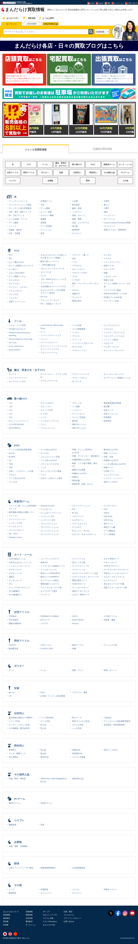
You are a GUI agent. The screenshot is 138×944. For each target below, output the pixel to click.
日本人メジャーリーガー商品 (21, 868)
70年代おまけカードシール (20, 562)
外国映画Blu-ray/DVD (81, 460)
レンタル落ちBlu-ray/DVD (115, 464)
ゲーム (43, 670)
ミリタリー (77, 212)
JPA (10, 258)
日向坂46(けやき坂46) (49, 616)
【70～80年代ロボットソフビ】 (53, 279)
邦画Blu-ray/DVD (111, 460)
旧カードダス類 (78, 562)
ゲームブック (109, 226)
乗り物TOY (77, 164)
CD (10, 696)
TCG (11, 584)
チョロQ (43, 414)
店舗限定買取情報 (102, 149)
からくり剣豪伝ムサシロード (21, 266)
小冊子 (106, 208)
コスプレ (12, 181)
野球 (88, 181)
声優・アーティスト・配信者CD (85, 456)
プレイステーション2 (49, 527)
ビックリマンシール (80, 566)
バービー (76, 332)
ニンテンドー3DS (47, 520)
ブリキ (75, 276)
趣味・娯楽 (77, 208)
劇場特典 (12, 893)
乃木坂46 (12, 616)
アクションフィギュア (49, 300)
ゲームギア (77, 527)
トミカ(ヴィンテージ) (49, 421)
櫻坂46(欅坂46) (15, 623)
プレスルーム (69, 915)
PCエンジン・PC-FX (80, 531)
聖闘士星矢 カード (80, 580)
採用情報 (6, 915)
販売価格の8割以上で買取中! (21, 718)
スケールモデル (47, 403)
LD (10, 460)
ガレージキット (78, 269)
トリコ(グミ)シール (48, 570)
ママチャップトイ (79, 350)
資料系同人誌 (77, 779)
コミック (12, 226)
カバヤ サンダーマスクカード (116, 570)
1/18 (10, 406)
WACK (75, 616)
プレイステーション (48, 524)
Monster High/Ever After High (21, 339)
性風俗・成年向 (15, 230)
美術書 (43, 223)
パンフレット (109, 215)
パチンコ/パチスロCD (49, 464)
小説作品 (107, 718)
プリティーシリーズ (80, 374)
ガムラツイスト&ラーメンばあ (85, 573)
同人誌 (43, 725)
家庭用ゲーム (109, 164)
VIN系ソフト (109, 471)
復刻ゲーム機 (109, 527)
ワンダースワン (110, 506)
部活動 (5, 921)
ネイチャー (77, 233)
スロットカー (46, 406)
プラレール (77, 403)
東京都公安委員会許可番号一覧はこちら (16, 938)
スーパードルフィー (48, 342)
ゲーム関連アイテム (17, 276)
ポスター (45, 172)
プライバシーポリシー (72, 918)
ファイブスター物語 (112, 290)
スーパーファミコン (17, 519)
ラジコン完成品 (78, 417)
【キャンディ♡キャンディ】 (52, 268)
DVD (42, 692)
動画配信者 (13, 648)
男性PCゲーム (15, 803)
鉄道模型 (107, 417)
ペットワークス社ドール (82, 343)
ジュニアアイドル (111, 475)
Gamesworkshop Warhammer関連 (117, 223)
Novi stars (13, 342)
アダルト (12, 475)
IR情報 (5, 925)
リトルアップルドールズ (114, 332)
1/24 (10, 410)
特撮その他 (108, 280)
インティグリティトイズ (50, 335)
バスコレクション (48, 428)
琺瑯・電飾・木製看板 (18, 846)
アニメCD (13, 482)
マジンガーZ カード (80, 587)
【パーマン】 (46, 272)
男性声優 (76, 480)
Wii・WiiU (13, 534)
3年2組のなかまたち (17, 329)
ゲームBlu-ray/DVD (48, 449)
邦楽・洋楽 (108, 457)
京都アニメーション (17, 301)
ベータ (43, 467)
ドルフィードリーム (48, 353)
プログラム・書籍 (79, 692)
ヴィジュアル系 (110, 645)
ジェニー (44, 339)
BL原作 (12, 457)
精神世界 (76, 230)
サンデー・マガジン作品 (19, 725)
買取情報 (29, 915)
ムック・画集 (46, 212)
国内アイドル (77, 645)
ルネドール (108, 343)
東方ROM (44, 757)
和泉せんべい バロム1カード (116, 573)
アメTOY (76, 280)
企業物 (50, 181)
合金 (74, 258)
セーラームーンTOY (17, 381)
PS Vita (75, 513)
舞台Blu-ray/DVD (111, 449)
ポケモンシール (15, 573)
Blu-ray (12, 692)
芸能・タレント (78, 215)
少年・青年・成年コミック (20, 212)
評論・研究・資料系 (17, 779)
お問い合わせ (69, 921)
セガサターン (77, 520)
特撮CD (75, 477)
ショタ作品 (77, 728)
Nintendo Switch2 (47, 506)
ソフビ (75, 262)
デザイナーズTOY (79, 273)
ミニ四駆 (76, 406)
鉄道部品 (107, 421)
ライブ (43, 475)
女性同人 (77, 172)
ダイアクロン (14, 283)
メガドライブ (77, 516)
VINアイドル (45, 645)
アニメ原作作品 (47, 718)
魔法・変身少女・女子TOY (61, 164)
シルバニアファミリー (18, 378)
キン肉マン (13, 269)
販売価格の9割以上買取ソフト (21, 512)
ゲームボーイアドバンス (50, 513)
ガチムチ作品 (77, 725)
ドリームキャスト (79, 524)
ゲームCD (44, 453)
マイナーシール (78, 570)
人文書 (75, 201)
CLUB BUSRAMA (16, 424)
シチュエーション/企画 (50, 457)
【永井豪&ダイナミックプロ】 (53, 286)
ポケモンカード (15, 570)
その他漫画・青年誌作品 (19, 728)
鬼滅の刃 (76, 294)
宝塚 (61, 172)
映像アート (108, 467)
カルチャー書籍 (47, 215)
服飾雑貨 (12, 825)
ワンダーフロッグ (111, 347)
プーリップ (77, 340)
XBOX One (108, 520)
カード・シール (125, 164)
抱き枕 (43, 753)
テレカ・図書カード (17, 753)
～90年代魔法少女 (48, 265)
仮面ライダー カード (81, 591)
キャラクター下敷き (48, 591)
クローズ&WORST (17, 273)
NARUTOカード (79, 584)
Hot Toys (44, 296)
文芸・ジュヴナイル (80, 223)
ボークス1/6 (77, 347)
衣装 (42, 825)
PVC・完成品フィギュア (50, 304)
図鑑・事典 (77, 219)
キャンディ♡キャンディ (114, 350)
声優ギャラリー (110, 889)
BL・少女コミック (16, 215)
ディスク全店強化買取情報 (20, 449)
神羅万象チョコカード (49, 584)
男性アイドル (28, 172)
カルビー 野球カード (81, 595)
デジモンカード (15, 580)
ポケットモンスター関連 (50, 471)
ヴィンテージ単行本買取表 (20, 208)
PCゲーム (125, 172)
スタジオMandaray (50, 921)
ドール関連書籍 (78, 329)
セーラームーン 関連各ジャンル (117, 378)
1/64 (10, 417)
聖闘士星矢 (77, 301)
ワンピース (77, 297)
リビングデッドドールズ (114, 336)
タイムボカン (14, 280)
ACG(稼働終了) (15, 595)
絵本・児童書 (14, 233)
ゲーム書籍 (13, 223)
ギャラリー (77, 893)
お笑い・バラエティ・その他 (21, 471)
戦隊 (106, 273)
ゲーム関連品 (109, 534)
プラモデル (77, 266)
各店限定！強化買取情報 (114, 725)
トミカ (43, 417)
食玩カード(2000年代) (49, 577)
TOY (29, 164)
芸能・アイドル (110, 453)
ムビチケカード (110, 580)
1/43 (10, 414)
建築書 (43, 219)
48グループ (45, 620)
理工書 (75, 226)
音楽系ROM (77, 753)
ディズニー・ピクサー (18, 287)
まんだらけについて (11, 912)
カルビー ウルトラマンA (114, 577)
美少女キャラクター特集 (114, 584)
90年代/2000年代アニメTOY (115, 294)
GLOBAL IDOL (46, 648)
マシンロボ (13, 294)
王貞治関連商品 (78, 868)
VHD (11, 464)
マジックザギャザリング (19, 587)
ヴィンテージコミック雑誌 (20, 205)
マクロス (107, 258)
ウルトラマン (109, 269)
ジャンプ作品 (14, 721)
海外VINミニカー (79, 428)
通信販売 (29, 921)
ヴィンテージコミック (18, 201)
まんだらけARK (49, 925)
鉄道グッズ (108, 410)
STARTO (12, 645)
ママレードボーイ (79, 378)
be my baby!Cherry (16, 346)
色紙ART (44, 562)
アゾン (43, 332)
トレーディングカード (49, 559)
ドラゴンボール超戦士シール (52, 566)
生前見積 (29, 918)
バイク (43, 424)
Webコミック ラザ (50, 915)
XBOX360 (108, 516)
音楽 (42, 233)
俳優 (74, 648)
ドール (45, 164)
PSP (73, 509)
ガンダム (107, 255)
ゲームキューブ (15, 526)
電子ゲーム (108, 524)
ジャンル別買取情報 (36, 149)
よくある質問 (48, 18)
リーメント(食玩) (111, 340)
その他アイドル (110, 616)
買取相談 (31, 18)
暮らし (106, 205)
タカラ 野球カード (111, 559)
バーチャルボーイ (16, 530)
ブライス (76, 336)
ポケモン (76, 290)
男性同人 (93, 172)
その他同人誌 (109, 172)
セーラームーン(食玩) (49, 580)
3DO (106, 509)
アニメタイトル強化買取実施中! (117, 721)
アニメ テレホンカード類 (51, 587)
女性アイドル (12, 172)
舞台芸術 (76, 205)
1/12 (10, 403)
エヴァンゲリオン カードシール (85, 577)
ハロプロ (44, 623)
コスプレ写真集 (78, 757)
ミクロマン (13, 298)
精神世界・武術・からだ (82, 484)
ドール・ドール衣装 (17, 325)
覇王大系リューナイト (49, 261)
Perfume (75, 623)
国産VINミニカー (79, 424)
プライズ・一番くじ (80, 255)
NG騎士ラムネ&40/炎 (113, 297)
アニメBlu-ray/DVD (17, 478)
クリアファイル (78, 559)
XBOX (106, 513)
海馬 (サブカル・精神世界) (115, 230)
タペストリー (46, 893)
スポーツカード (110, 562)
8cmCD (12, 453)
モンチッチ (77, 381)
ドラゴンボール (15, 291)
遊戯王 (11, 577)
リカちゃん (108, 329)
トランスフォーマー (112, 262)
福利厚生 (6, 918)
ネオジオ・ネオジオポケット (84, 534)
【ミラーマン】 (47, 283)
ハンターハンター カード (19, 566)
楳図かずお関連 (78, 470)
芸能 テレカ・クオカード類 (115, 587)
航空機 (106, 406)
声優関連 (44, 889)
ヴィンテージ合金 (111, 301)
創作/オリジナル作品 (81, 721)
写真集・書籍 (109, 620)
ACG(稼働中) (14, 591)
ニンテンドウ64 (15, 523)
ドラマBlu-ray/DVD (48, 460)
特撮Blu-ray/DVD (79, 473)
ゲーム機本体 (109, 531)
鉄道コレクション (111, 414)
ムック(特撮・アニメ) (18, 219)
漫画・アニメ (77, 670)
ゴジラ (43, 276)
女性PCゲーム (46, 803)
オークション (31, 925)
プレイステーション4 (49, 534)
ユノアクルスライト (112, 325)
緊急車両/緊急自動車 (112, 403)
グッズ (11, 889)
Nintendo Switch (15, 537)
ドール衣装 (77, 325)
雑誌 (106, 212)
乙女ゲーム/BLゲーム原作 (51, 478)
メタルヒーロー (110, 276)
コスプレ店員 (48, 918)
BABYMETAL (78, 620)
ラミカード (45, 595)
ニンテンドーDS (47, 516)
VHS (11, 467)
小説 (42, 205)
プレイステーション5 (81, 506)
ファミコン (13, 516)
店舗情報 (29, 912)
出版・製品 (68, 912)
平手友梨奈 (13, 620)
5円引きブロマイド (112, 566)
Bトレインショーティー (19, 421)
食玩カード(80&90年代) (50, 573)
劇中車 (75, 421)
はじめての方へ (13, 18)
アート (11, 670)
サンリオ (12, 374)
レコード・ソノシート (113, 478)
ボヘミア (46, 912)
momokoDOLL (15, 350)
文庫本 (106, 201)
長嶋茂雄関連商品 (48, 868)
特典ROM (76, 750)
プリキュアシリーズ (48, 381)
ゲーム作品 (45, 721)
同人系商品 (13, 757)
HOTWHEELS (15, 428)
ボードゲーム (109, 219)
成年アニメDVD (110, 482)
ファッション (46, 230)
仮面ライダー (109, 266)
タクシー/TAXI (46, 410)
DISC (93, 164)
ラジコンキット (78, 414)
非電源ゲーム (46, 201)
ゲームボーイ (46, 509)
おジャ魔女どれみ (16, 262)
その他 (125, 181)
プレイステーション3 (49, 531)
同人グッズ (77, 718)
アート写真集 (46, 226)
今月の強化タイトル (17, 559)
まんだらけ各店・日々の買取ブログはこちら (69, 46)
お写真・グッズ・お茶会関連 (52, 696)
